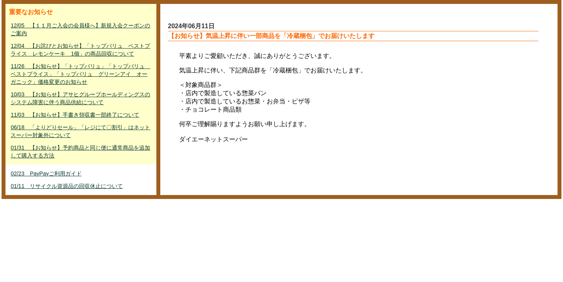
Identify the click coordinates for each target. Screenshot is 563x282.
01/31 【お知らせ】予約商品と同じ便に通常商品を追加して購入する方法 (80, 152)
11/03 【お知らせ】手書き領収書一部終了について (75, 115)
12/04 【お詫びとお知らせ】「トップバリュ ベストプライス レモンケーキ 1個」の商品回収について (80, 50)
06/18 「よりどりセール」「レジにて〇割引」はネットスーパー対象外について (80, 131)
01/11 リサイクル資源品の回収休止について (67, 186)
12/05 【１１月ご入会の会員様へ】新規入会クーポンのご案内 (80, 29)
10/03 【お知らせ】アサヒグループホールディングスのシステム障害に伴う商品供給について (80, 98)
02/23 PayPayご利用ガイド (46, 173)
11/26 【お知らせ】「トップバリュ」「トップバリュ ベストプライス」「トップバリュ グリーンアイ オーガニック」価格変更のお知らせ (80, 74)
